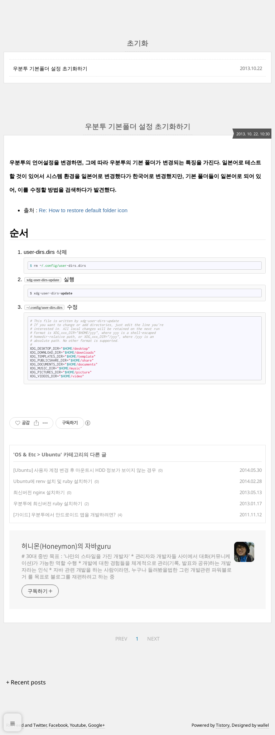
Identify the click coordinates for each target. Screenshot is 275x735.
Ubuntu (51, 454)
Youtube (78, 725)
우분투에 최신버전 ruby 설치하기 (47, 503)
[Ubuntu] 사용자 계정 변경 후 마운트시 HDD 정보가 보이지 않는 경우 (84, 470)
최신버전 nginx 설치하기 (39, 492)
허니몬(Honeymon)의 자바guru (66, 546)
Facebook (58, 725)
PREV (121, 638)
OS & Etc (25, 454)
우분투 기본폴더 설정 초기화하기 (50, 68)
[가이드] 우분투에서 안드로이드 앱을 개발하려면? (64, 514)
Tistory (223, 725)
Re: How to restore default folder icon (83, 210)
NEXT (153, 638)
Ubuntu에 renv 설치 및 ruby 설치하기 (52, 481)
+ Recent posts (26, 682)
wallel (263, 725)
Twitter (40, 725)
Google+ (96, 725)
